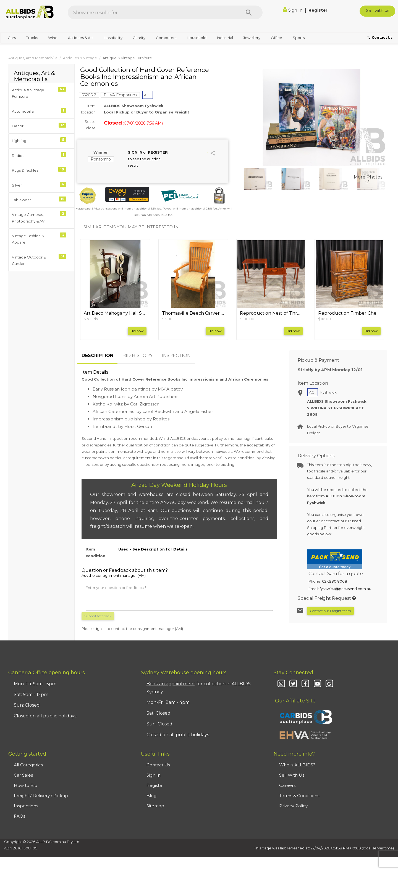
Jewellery (251, 37)
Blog (151, 795)
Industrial (225, 37)
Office (276, 37)
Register (318, 10)
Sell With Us (291, 775)
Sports (299, 37)
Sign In (293, 10)
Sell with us (377, 10)
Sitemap (155, 805)
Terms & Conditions (299, 795)
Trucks (32, 37)
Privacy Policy (293, 805)
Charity (139, 37)
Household (196, 37)
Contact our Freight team (330, 611)
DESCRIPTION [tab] (97, 355)
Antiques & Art (80, 37)
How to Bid (25, 785)
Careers (287, 785)
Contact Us (158, 764)
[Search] (249, 12)
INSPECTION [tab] (176, 355)
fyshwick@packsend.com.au (345, 588)
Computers (166, 37)
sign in (100, 628)
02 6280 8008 (334, 581)
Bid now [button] (137, 331)
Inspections (26, 805)
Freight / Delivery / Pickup (41, 795)
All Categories (28, 764)
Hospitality (113, 37)
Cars (12, 37)
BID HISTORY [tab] (137, 355)
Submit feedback (97, 616)
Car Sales (23, 775)
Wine (52, 37)
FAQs (19, 816)
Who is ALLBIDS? (297, 764)
